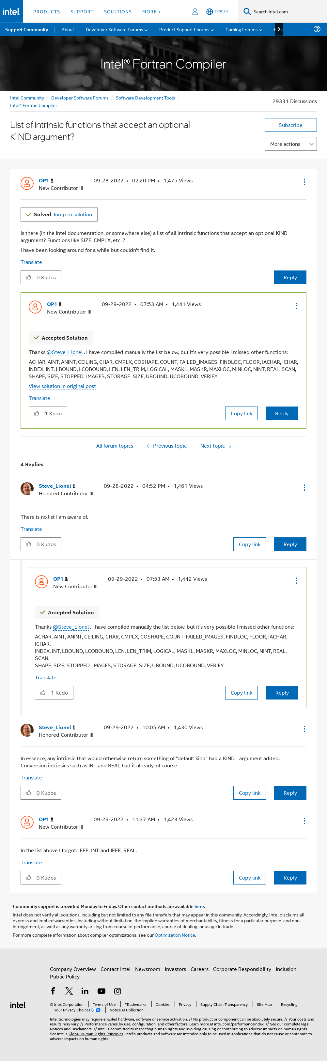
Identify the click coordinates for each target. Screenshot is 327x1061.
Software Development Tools (145, 97)
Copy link (241, 413)
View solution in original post (62, 386)
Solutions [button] (118, 11)
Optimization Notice (175, 934)
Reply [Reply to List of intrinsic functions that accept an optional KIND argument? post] (290, 277)
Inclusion (286, 969)
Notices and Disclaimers (71, 1028)
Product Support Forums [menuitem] (184, 29)
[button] (304, 182)
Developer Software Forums (80, 97)
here (199, 906)
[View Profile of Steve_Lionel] (57, 486)
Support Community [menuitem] (26, 29)
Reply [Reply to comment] (281, 413)
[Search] (247, 11)
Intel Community (27, 97)
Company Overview (73, 969)
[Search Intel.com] (289, 11)
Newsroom (147, 969)
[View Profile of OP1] (46, 180)
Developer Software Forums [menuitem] (114, 29)
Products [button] (46, 11)
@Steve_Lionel (65, 352)
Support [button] (82, 11)
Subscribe (291, 125)
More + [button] (151, 11)
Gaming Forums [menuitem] (242, 29)
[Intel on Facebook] (52, 991)
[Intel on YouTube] (101, 991)
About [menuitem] (68, 29)
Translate (31, 262)
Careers (200, 969)
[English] (217, 11)
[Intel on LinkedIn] (85, 991)
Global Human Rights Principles (96, 1033)
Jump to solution (63, 214)
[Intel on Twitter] (69, 991)
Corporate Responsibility (242, 969)
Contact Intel (116, 969)
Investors (175, 969)
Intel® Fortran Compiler (33, 104)
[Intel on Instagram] (117, 991)
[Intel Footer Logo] (18, 1004)
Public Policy (65, 976)
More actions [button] (285, 143)
